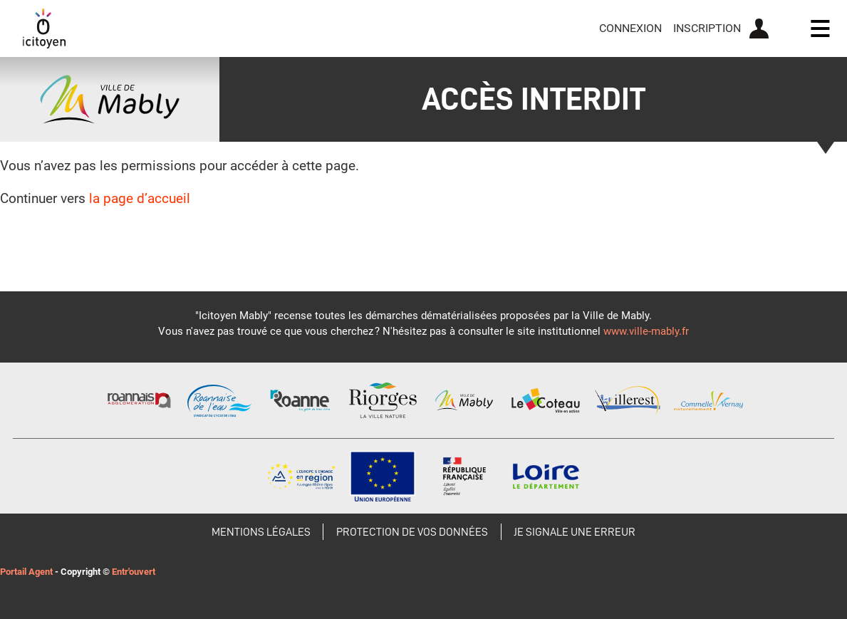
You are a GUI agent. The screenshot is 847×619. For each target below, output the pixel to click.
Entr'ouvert (133, 571)
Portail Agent (26, 571)
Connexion (630, 28)
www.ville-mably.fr (646, 331)
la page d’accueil (139, 198)
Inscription (707, 28)
